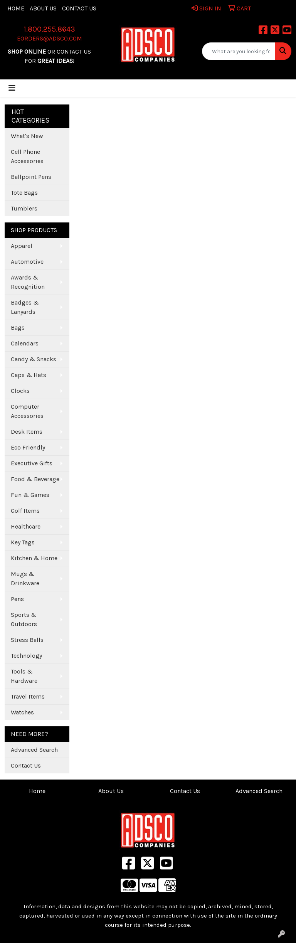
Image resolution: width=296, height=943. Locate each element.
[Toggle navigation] (12, 88)
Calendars (25, 343)
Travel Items (28, 696)
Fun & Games (30, 494)
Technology (26, 655)
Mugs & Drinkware (25, 578)
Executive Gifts (31, 463)
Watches (22, 712)
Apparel (21, 245)
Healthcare (25, 526)
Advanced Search (34, 749)
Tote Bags (24, 192)
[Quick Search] (238, 51)
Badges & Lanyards (25, 307)
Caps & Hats (28, 375)
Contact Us (79, 8)
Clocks (20, 390)
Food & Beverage (35, 479)
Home (15, 8)
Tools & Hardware (24, 676)
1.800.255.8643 (49, 29)
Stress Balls (27, 639)
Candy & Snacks (33, 359)
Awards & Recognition (28, 282)
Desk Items (26, 431)
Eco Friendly (28, 447)
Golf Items (25, 510)
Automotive (27, 261)
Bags (18, 327)
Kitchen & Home (34, 558)
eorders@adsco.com (49, 38)
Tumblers (24, 208)
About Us (43, 8)
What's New (27, 136)
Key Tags (23, 542)
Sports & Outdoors (24, 619)
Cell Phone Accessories (27, 156)
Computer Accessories (27, 411)
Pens (17, 599)
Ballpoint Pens (31, 176)
